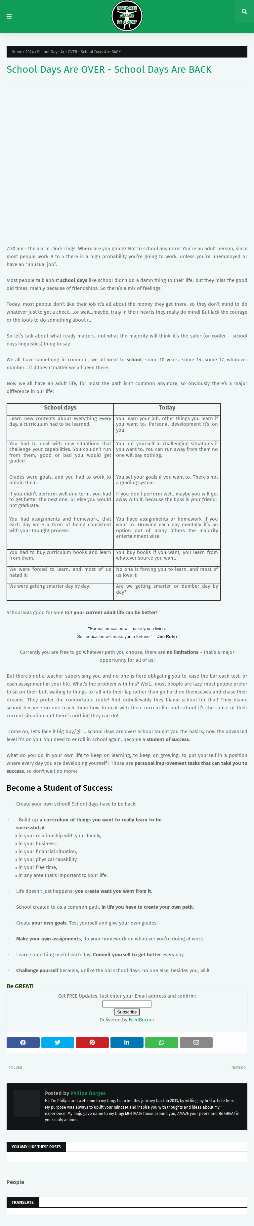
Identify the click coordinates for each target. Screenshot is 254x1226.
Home (17, 52)
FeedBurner (141, 1020)
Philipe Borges (87, 1093)
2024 (29, 52)
